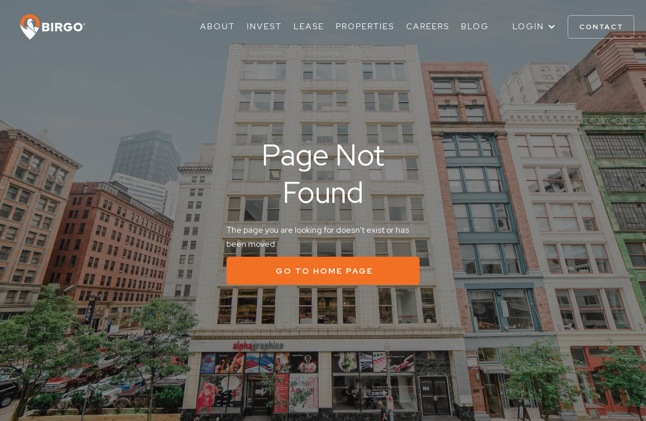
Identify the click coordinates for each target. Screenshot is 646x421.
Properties (365, 26)
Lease (309, 26)
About (217, 26)
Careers (427, 26)
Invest (264, 26)
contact (601, 27)
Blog (475, 26)
